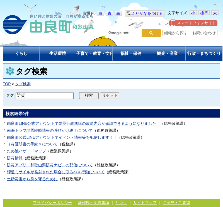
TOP (7, 84)
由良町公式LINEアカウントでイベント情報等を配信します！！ (62, 137)
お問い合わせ (204, 33)
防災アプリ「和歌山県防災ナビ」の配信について (50, 165)
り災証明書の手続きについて (32, 144)
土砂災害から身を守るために (32, 179)
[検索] (122, 33)
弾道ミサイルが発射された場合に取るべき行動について (56, 172)
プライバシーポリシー (52, 202)
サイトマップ (145, 202)
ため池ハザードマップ (26, 151)
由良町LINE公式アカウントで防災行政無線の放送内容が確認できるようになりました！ (83, 123)
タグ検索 (23, 84)
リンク (121, 202)
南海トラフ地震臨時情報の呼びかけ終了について (50, 130)
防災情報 (15, 158)
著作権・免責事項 (93, 202)
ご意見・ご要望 (176, 202)
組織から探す (176, 33)
